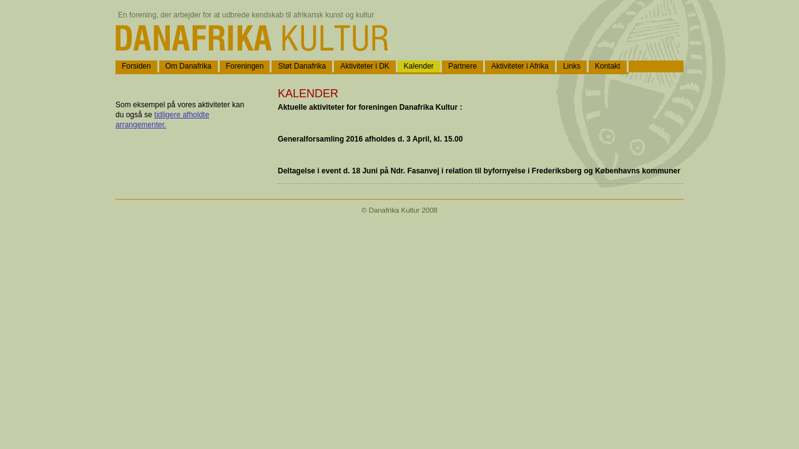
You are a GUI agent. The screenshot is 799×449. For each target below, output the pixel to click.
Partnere (462, 66)
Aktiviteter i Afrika (520, 66)
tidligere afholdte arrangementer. (162, 119)
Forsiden (136, 66)
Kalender (419, 66)
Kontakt (607, 66)
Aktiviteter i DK (365, 66)
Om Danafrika (188, 66)
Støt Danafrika (302, 66)
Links (572, 66)
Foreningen (245, 66)
